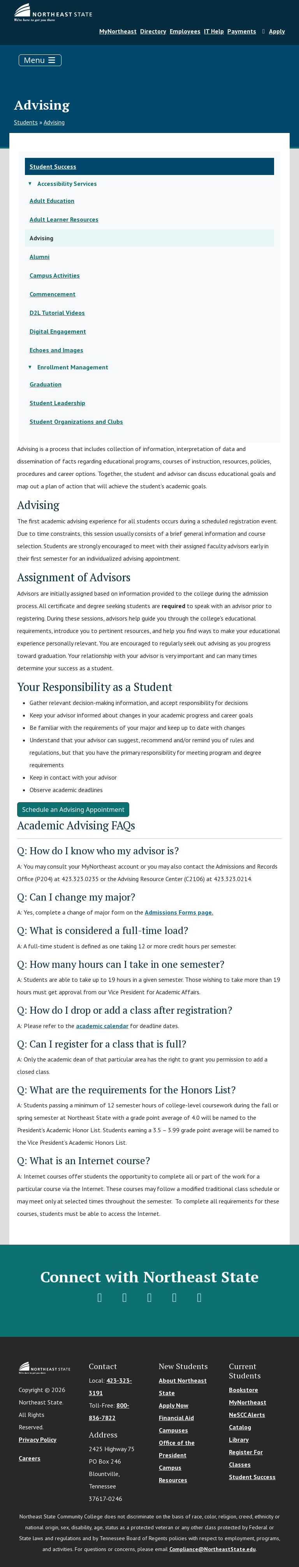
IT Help (214, 31)
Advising (54, 122)
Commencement (53, 294)
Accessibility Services (67, 183)
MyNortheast (118, 31)
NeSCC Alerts (247, 1414)
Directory (153, 31)
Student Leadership (57, 403)
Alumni (39, 257)
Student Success (53, 166)
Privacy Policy (37, 1439)
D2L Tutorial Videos (57, 313)
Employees (185, 31)
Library (239, 1439)
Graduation (46, 384)
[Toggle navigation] (40, 60)
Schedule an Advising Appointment (73, 809)
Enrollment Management (72, 367)
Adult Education (52, 201)
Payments (241, 31)
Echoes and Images (56, 350)
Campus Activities (55, 275)
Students (26, 122)
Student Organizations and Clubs (76, 421)
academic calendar (102, 1026)
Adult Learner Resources (64, 219)
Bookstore (243, 1390)
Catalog (240, 1427)
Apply (272, 31)
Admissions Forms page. (179, 912)
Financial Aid (176, 1418)
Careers (29, 1458)
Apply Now (173, 1405)
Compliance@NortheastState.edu (212, 1549)
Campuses (173, 1430)
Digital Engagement (58, 331)
